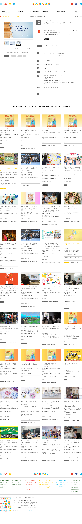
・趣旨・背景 (3, 484)
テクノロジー (30, 182)
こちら (45, 75)
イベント (23, 148)
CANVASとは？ (3, 482)
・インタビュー (28, 484)
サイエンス (48, 221)
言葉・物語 (66, 181)
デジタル (27, 303)
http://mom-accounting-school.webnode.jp (53, 45)
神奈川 (24, 56)
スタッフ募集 (34, 517)
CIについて (29, 510)
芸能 (1, 143)
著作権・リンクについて (15, 517)
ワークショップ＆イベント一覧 (46, 482)
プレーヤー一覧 (15, 482)
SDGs (76, 257)
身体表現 (44, 181)
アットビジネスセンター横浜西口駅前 (54, 53)
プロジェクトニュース (76, 484)
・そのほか (27, 489)
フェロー (14, 486)
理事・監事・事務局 (16, 484)
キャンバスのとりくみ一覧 (62, 482)
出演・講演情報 (74, 487)
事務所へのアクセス (4, 487)
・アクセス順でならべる (61, 484)
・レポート (27, 487)
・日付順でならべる (60, 486)
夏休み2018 (13, 56)
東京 (79, 257)
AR (21, 182)
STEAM (44, 221)
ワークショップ (3, 188)
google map (60, 55)
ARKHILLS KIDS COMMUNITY (6, 183)
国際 (74, 376)
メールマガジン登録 (26, 517)
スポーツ (25, 182)
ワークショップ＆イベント (17, 16)
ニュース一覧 (74, 482)
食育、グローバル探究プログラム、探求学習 (51, 262)
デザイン (25, 218)
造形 (50, 181)
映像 (30, 258)
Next (31, 30)
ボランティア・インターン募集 (45, 517)
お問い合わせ (55, 517)
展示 (1, 221)
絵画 (48, 181)
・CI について (3, 486)
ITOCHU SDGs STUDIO (69, 257)
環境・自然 (4, 184)
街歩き (4, 458)
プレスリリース (74, 486)
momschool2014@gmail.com (51, 87)
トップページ (6, 16)
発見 (1, 458)
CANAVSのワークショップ (45, 484)
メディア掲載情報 (75, 489)
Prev (6, 30)
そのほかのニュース (75, 491)
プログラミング (24, 339)
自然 (7, 458)
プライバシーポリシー (4, 517)
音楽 (3, 265)
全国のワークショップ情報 (45, 486)
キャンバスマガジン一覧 (30, 482)
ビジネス (19, 56)
